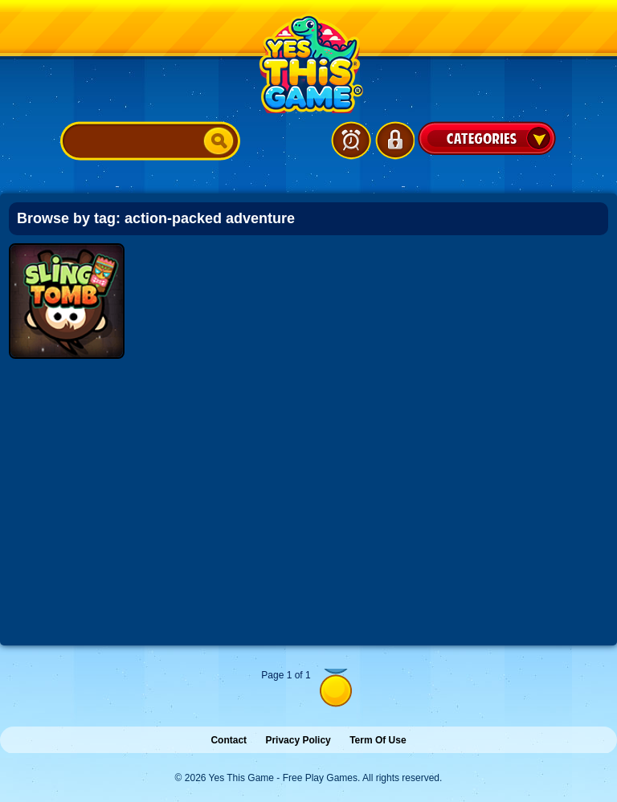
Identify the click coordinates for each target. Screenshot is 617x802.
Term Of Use (377, 740)
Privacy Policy (297, 740)
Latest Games (351, 140)
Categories (487, 138)
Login (394, 140)
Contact (228, 740)
